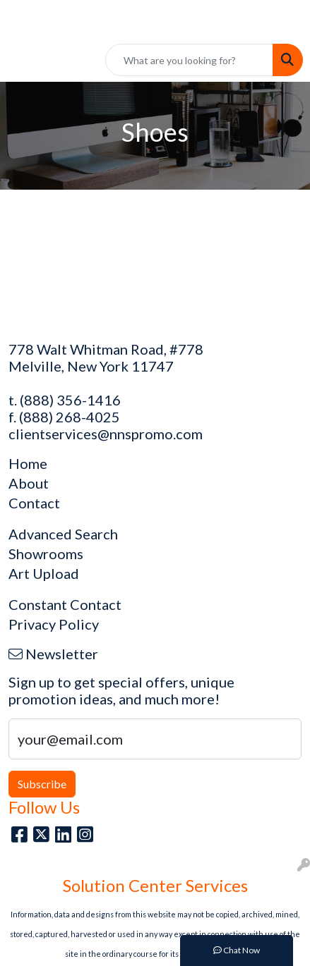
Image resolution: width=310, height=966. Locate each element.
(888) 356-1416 (70, 399)
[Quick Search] (189, 60)
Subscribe (42, 783)
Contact (34, 502)
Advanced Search (63, 533)
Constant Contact (64, 604)
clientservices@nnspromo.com (105, 433)
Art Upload (43, 573)
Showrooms (45, 553)
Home (27, 463)
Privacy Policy (53, 624)
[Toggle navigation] (22, 60)
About (28, 483)
